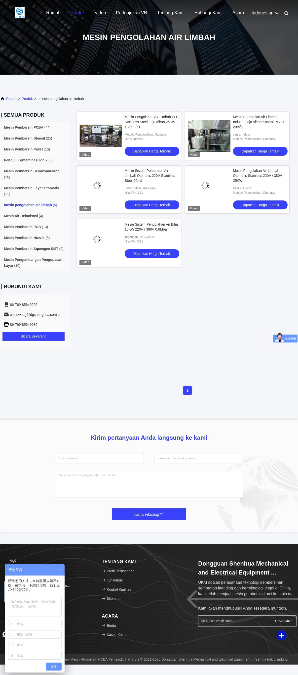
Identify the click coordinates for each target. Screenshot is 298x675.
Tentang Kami (171, 12)
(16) (27, 149)
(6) (28, 160)
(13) (26, 227)
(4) (23, 216)
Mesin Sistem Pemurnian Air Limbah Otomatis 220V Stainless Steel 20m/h (150, 176)
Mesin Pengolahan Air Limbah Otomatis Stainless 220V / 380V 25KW (257, 176)
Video (100, 12)
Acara (238, 12)
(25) (28, 138)
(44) (27, 127)
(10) (33, 263)
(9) (34, 249)
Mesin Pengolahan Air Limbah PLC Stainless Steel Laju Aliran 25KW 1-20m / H (152, 122)
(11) (31, 191)
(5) (30, 205)
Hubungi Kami (208, 12)
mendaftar (282, 621)
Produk (78, 12)
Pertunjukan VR (131, 12)
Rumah (53, 12)
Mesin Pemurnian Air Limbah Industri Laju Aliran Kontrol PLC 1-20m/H (259, 122)
